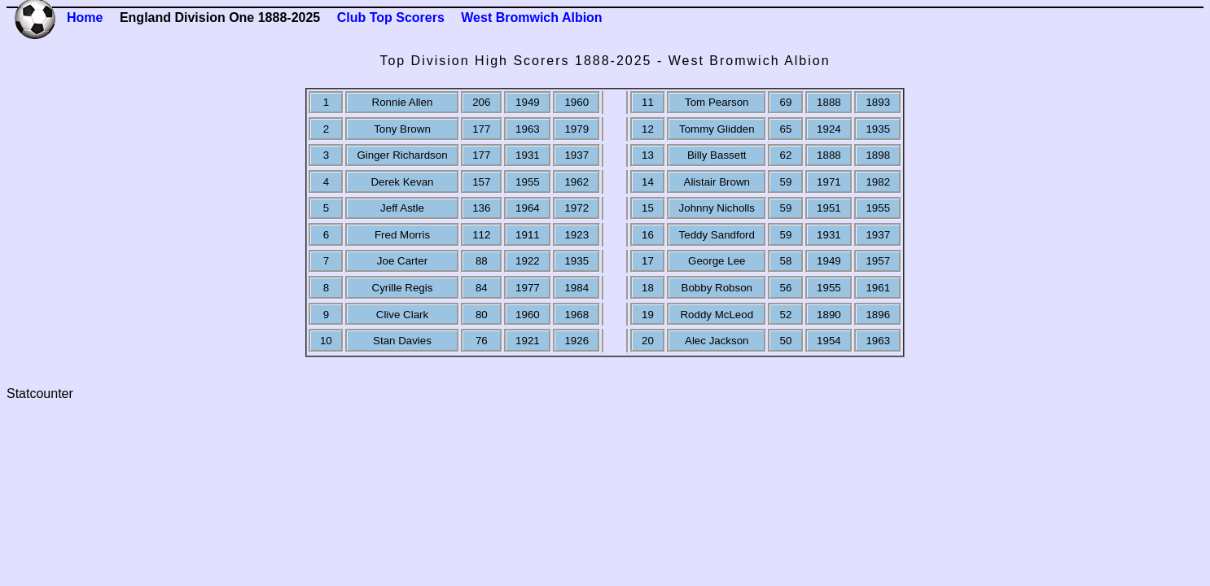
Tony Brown (402, 129)
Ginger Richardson (402, 155)
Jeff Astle (402, 208)
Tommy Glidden (717, 129)
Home (85, 17)
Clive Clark (402, 314)
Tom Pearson (717, 102)
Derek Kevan (401, 182)
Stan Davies (402, 341)
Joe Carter (402, 261)
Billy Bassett (717, 155)
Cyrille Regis (402, 288)
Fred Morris (402, 235)
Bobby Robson (717, 288)
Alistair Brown (717, 182)
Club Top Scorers (391, 17)
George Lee (716, 261)
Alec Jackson (717, 341)
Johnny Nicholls (717, 208)
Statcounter (40, 393)
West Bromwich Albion (531, 17)
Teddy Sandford (717, 235)
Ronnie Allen (402, 102)
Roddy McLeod (716, 314)
